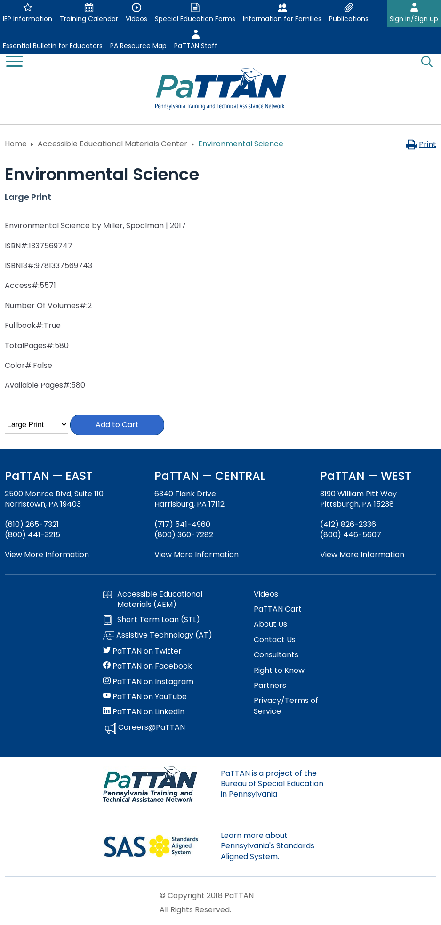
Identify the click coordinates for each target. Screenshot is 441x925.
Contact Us (275, 640)
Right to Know (279, 670)
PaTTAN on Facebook (147, 666)
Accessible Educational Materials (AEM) (152, 599)
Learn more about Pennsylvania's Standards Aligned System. (267, 846)
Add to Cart (117, 424)
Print (421, 144)
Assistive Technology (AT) (157, 635)
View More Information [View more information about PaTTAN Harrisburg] (196, 554)
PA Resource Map (138, 45)
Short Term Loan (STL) (151, 619)
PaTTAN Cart (278, 609)
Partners (270, 685)
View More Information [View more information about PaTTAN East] (47, 554)
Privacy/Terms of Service (286, 705)
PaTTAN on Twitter (142, 651)
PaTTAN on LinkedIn (143, 712)
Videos (266, 594)
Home (16, 143)
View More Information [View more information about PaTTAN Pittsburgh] (362, 554)
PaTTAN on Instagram (148, 682)
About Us (270, 624)
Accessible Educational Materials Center (112, 143)
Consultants (276, 655)
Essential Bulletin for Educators (53, 45)
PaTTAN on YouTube (145, 697)
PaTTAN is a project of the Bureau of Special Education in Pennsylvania (272, 784)
